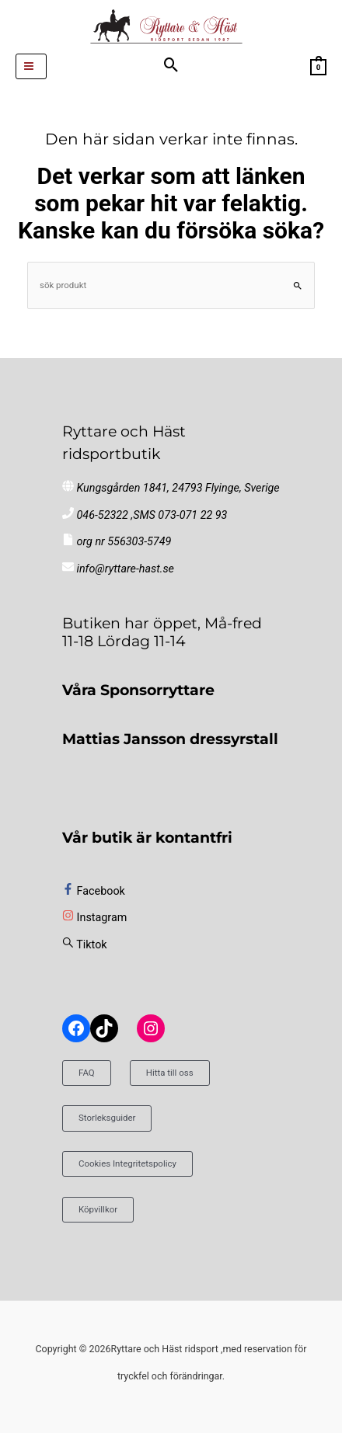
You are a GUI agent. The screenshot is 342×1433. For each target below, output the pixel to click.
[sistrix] (84, 944)
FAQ (87, 1072)
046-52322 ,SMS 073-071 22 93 (152, 515)
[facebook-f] (93, 891)
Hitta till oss (170, 1072)
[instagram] (94, 917)
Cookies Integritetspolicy (127, 1163)
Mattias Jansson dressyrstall (170, 738)
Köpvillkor (98, 1209)
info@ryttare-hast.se (125, 569)
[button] (171, 66)
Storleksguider (107, 1117)
